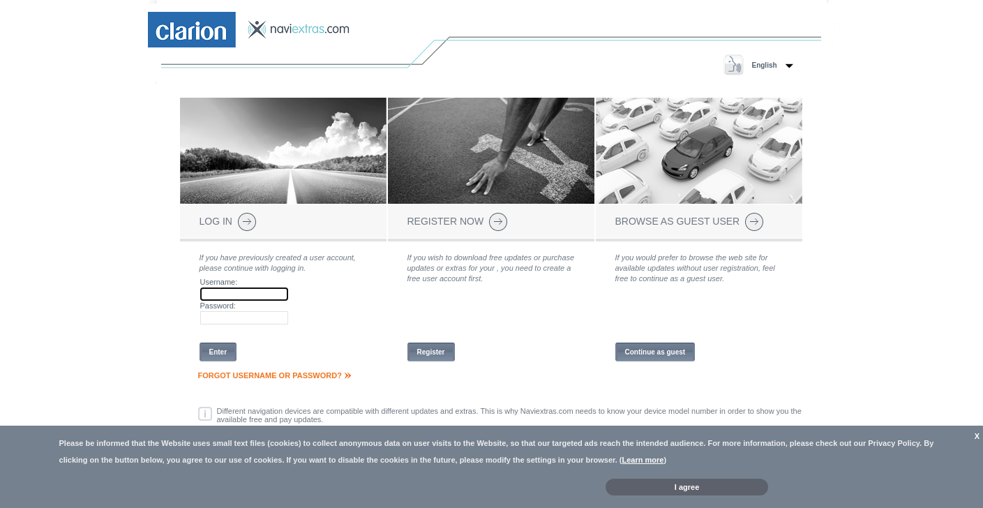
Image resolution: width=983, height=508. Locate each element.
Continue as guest (655, 352)
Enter (218, 352)
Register (431, 352)
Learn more (643, 460)
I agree (687, 487)
